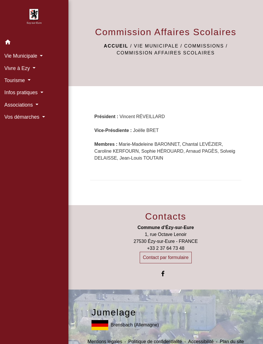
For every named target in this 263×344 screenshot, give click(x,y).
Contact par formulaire (166, 257)
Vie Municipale (156, 46)
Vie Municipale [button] (21, 56)
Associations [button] (19, 105)
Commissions (204, 46)
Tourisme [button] (15, 80)
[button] (34, 43)
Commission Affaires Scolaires (166, 52)
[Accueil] (34, 18)
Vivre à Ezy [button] (17, 68)
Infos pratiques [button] (21, 92)
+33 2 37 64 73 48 (165, 248)
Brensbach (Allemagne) (125, 325)
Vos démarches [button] (22, 117)
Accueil (116, 46)
